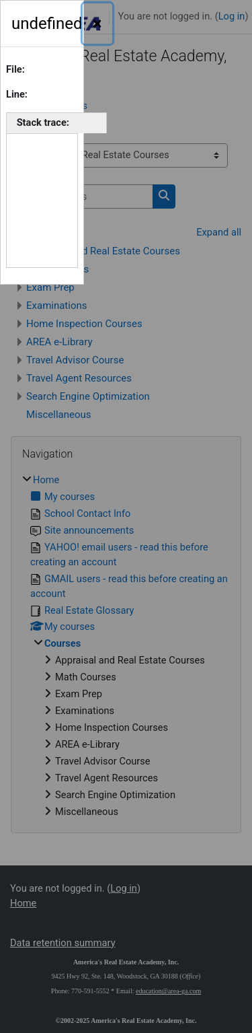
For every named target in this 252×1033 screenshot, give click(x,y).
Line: (17, 94)
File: (15, 69)
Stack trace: (43, 122)
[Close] (98, 23)
